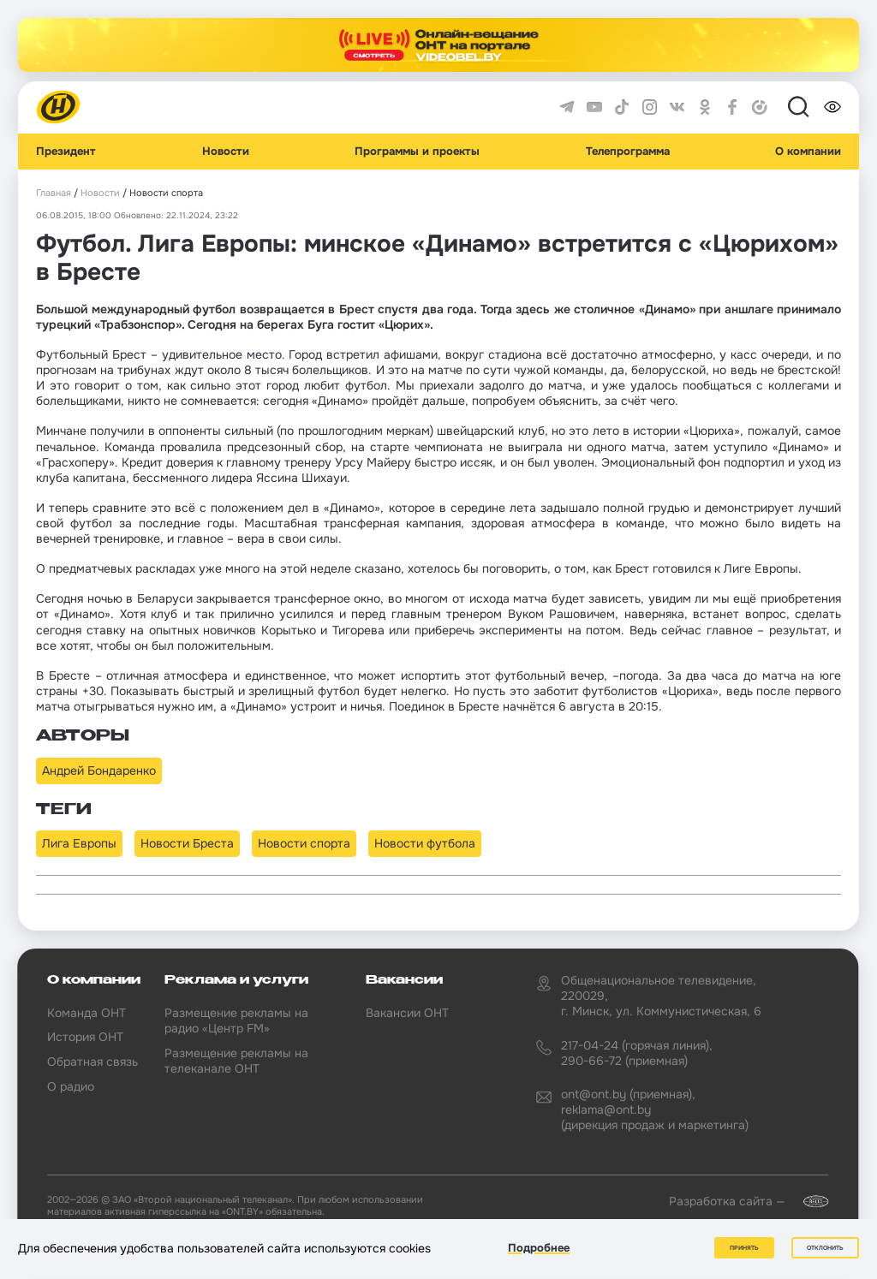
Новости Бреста (187, 843)
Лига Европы (79, 843)
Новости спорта (304, 843)
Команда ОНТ (86, 1012)
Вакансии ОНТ (407, 1012)
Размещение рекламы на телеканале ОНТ (236, 1060)
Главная (53, 193)
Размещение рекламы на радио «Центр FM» (236, 1020)
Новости (225, 152)
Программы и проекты (417, 152)
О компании (808, 152)
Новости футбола (424, 843)
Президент (66, 152)
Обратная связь (92, 1061)
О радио (70, 1086)
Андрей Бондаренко (99, 770)
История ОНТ (85, 1036)
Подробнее (539, 1247)
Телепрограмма (628, 152)
